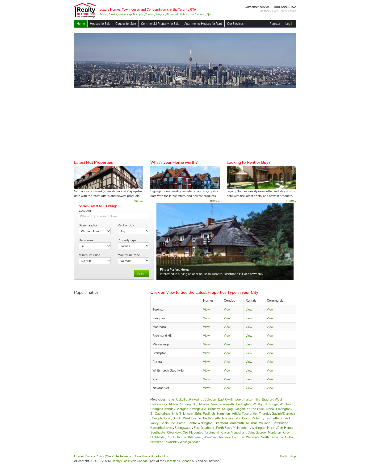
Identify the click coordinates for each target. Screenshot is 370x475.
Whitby (258, 404)
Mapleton (274, 432)
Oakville (181, 399)
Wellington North (263, 428)
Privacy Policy (94, 456)
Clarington (283, 409)
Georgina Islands (161, 409)
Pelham (257, 418)
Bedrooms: (86, 240)
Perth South (211, 418)
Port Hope (284, 428)
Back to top (288, 456)
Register (274, 24)
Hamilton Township (163, 442)
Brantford (221, 423)
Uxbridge (271, 404)
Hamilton (223, 413)
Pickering (195, 399)
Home (81, 24)
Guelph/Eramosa (283, 413)
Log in (289, 24)
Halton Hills (252, 399)
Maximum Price (129, 255)
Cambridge (280, 423)
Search (141, 273)
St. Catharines (160, 413)
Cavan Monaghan (233, 432)
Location (85, 210)
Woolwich (287, 404)
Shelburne (168, 423)
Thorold (264, 413)
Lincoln (188, 413)
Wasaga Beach (190, 442)
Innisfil (176, 413)
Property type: (127, 240)
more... (138, 200)
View (206, 309)
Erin (198, 413)
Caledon (210, 399)
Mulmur (251, 423)
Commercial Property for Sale (160, 24)
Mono (270, 409)
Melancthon (241, 428)
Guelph (157, 418)
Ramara (224, 437)
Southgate (157, 432)
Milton (173, 404)
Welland (264, 423)
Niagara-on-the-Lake (249, 409)
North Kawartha (272, 437)
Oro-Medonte (192, 432)
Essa (167, 418)
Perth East (223, 428)
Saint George (257, 432)
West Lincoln (192, 418)
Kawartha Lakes (161, 428)
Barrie (181, 423)
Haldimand (211, 432)
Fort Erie (238, 437)
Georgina (182, 409)
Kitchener (195, 437)
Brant (246, 418)
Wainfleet (210, 437)
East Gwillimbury (230, 399)
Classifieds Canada (178, 461)
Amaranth (237, 423)
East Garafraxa (204, 428)
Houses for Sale (100, 24)
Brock (177, 418)
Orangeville (198, 409)
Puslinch (209, 413)
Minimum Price (89, 255)
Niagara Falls (231, 418)
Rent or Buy (126, 225)
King (171, 399)
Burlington (243, 404)
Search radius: (88, 225)
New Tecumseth (222, 404)
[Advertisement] (185, 124)
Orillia (289, 437)
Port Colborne (176, 437)
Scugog (227, 409)
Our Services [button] (236, 24)
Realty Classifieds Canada (130, 461)
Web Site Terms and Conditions (128, 456)
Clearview (174, 432)
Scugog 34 (187, 404)
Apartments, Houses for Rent (203, 24)
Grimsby (214, 409)
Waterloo (252, 437)
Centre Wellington (200, 423)
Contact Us (160, 456)
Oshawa (203, 404)
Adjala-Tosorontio (244, 413)
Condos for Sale (125, 24)
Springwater (183, 428)
